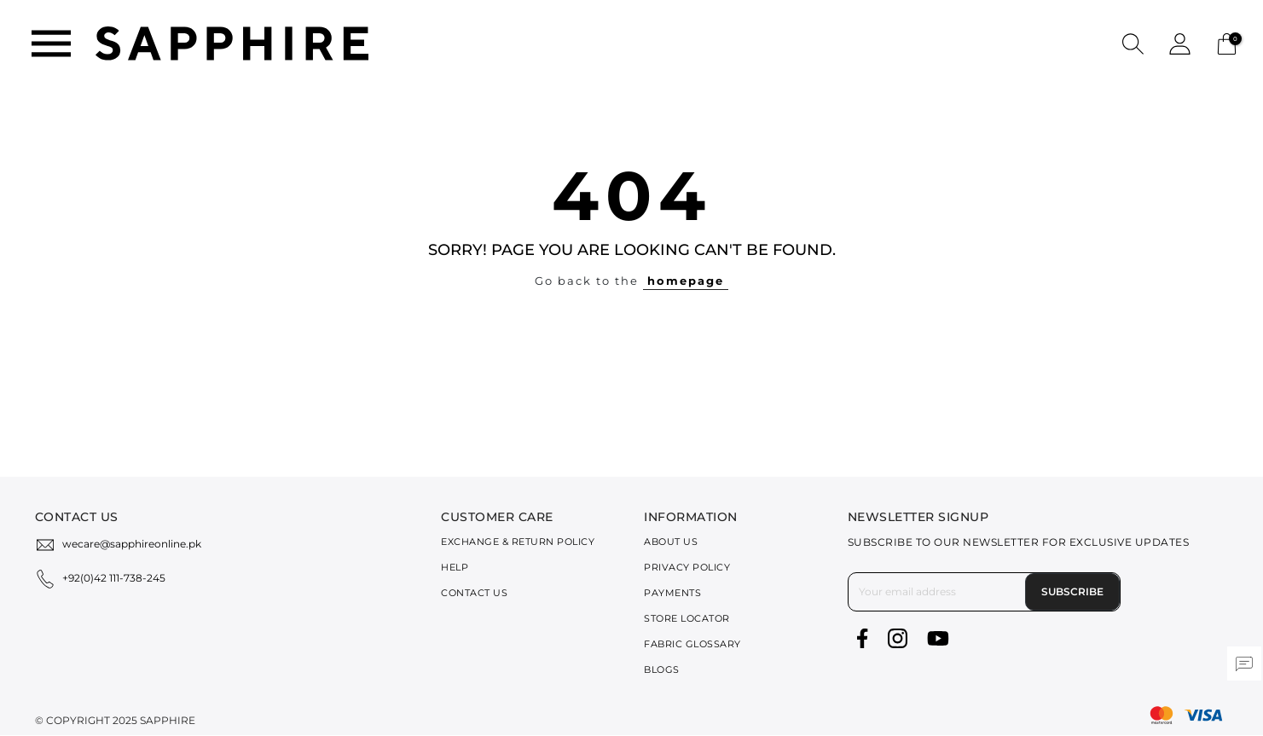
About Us (671, 542)
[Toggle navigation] (51, 43)
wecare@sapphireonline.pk (131, 543)
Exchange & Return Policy (517, 542)
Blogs (662, 669)
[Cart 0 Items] (1226, 42)
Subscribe (1072, 591)
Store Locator (687, 618)
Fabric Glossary (692, 644)
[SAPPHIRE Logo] (232, 42)
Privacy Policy (687, 567)
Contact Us (474, 593)
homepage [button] (685, 280)
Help (454, 567)
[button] (1133, 43)
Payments (672, 593)
